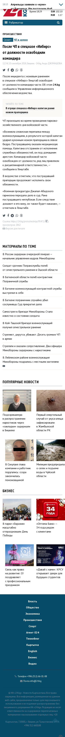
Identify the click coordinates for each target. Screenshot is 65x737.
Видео (32, 663)
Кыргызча (32, 645)
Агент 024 (32, 632)
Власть (32, 601)
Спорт (32, 626)
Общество (32, 607)
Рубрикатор (14, 22)
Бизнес (32, 657)
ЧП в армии (21, 39)
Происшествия (12, 34)
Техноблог (32, 638)
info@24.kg (35, 681)
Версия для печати (14, 228)
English (32, 651)
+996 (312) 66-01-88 (37, 676)
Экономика (32, 613)
